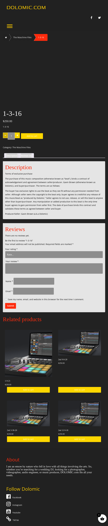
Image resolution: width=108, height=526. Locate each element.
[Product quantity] (11, 136)
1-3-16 (41, 37)
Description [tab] (11, 155)
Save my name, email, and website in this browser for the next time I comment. (46, 299)
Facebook (14, 497)
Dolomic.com (26, 7)
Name (9, 281)
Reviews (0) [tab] (26, 155)
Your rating (11, 249)
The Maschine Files (22, 37)
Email (9, 291)
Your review (12, 261)
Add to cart (32, 136)
